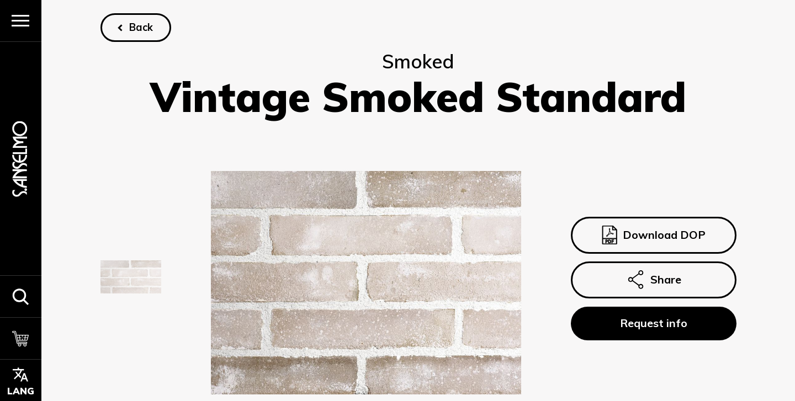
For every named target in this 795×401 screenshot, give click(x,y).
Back (141, 27)
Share (653, 280)
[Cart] (20, 338)
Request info (653, 323)
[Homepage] (20, 158)
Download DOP (653, 235)
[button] (20, 296)
